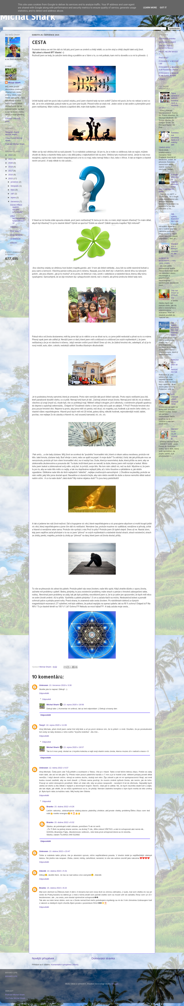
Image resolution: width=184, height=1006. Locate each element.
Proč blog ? (15, 231)
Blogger (114, 984)
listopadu (15, 186)
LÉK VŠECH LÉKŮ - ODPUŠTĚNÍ (174, 399)
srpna (13, 197)
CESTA (13, 243)
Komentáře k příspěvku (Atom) (64, 964)
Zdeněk (42, 871)
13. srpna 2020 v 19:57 (73, 747)
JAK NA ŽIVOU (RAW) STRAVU (166, 47)
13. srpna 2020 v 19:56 (73, 704)
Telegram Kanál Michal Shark (12, 133)
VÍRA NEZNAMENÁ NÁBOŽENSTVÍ (17, 219)
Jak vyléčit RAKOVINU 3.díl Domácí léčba (175, 329)
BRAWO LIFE (11, 976)
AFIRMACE (15, 239)
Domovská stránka (103, 958)
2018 (10, 167)
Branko (50, 806)
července (15, 201)
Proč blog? (163, 57)
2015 (10, 178)
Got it (163, 7)
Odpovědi (46, 699)
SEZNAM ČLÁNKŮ (167, 42)
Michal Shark (27, 16)
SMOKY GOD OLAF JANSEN (174, 434)
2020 (10, 163)
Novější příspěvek (43, 958)
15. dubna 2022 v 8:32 (64, 822)
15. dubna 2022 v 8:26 (64, 806)
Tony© (42, 725)
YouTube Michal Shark (15, 998)
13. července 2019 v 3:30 (60, 685)
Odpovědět (44, 693)
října (13, 190)
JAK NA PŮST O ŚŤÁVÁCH (174, 294)
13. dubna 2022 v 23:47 (59, 851)
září (13, 194)
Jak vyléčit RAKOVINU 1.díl (175, 217)
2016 (10, 174)
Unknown (43, 685)
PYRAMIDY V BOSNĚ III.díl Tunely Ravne (169, 74)
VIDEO (162, 79)
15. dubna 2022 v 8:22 (57, 888)
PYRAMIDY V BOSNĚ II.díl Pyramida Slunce (169, 68)
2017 (10, 171)
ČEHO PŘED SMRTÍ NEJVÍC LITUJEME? (16, 208)
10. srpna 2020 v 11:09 (56, 725)
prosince (15, 182)
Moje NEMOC (16, 235)
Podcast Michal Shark (15, 144)
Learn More (150, 7)
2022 (10, 155)
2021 (10, 159)
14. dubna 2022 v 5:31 (57, 871)
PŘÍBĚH (14, 227)
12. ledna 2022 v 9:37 (58, 768)
